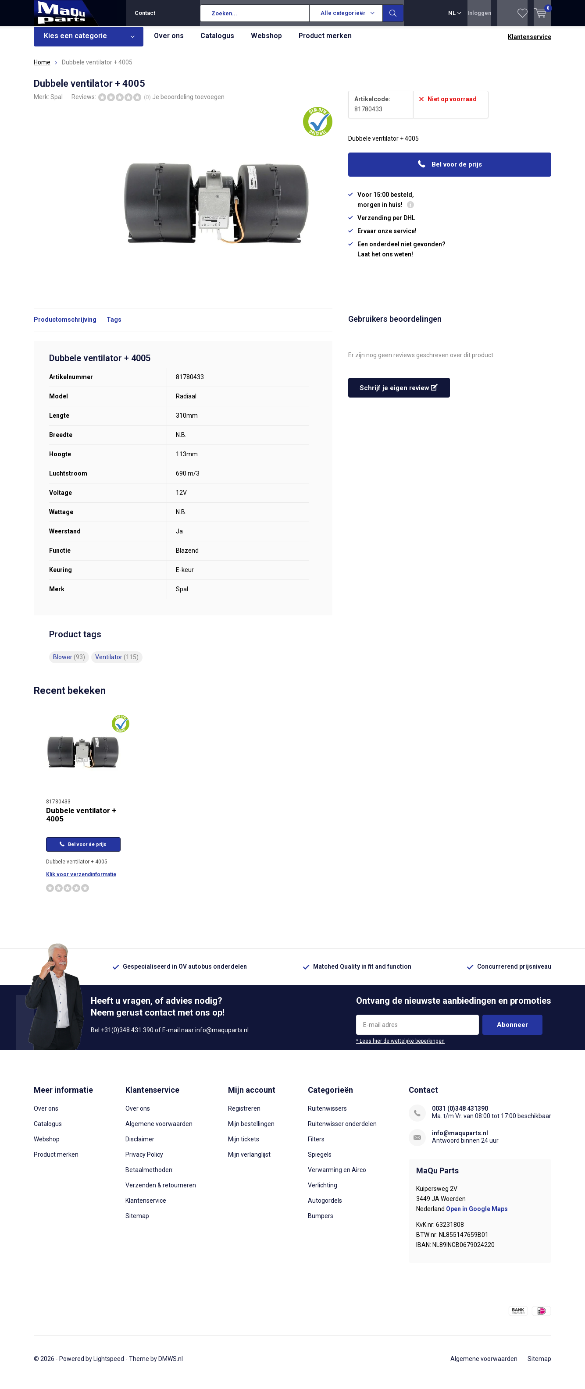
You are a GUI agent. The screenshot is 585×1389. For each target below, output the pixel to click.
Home (42, 68)
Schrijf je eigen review (399, 394)
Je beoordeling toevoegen (188, 103)
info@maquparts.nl (460, 1139)
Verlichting (322, 1191)
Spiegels (320, 1161)
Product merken (325, 42)
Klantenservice (529, 43)
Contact (145, 13)
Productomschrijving (65, 326)
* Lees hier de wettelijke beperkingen (400, 1047)
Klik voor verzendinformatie (81, 881)
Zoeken (393, 13)
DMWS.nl (170, 1365)
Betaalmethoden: (149, 1176)
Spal (56, 103)
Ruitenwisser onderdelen (342, 1130)
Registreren (244, 1115)
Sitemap (137, 1222)
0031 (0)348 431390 (460, 1115)
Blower (69, 663)
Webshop (266, 42)
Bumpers (320, 1222)
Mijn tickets (243, 1145)
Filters (316, 1145)
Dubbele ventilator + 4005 (81, 821)
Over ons (169, 42)
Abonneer (512, 1031)
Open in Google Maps (477, 1215)
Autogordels (325, 1207)
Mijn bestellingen (251, 1130)
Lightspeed (108, 1365)
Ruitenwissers (327, 1115)
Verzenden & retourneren (160, 1191)
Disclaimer (139, 1145)
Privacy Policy (144, 1161)
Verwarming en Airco (337, 1176)
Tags (114, 326)
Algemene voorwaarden (159, 1130)
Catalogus (217, 42)
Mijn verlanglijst (249, 1161)
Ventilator (117, 663)
